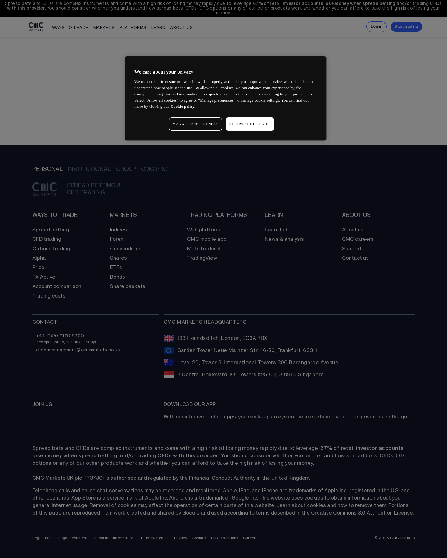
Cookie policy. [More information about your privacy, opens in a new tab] (182, 106)
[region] (226, 98)
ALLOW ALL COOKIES (250, 124)
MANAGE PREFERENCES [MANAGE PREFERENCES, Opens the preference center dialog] (196, 124)
